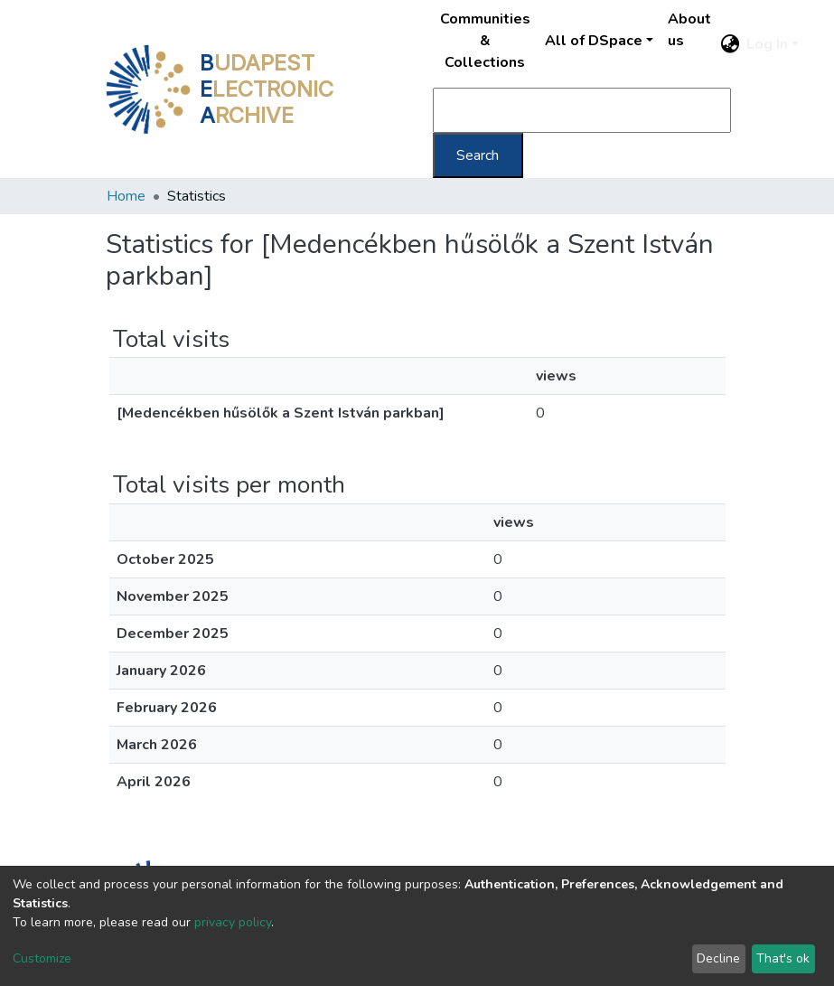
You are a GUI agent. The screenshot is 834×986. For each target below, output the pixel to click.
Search (477, 155)
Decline (718, 958)
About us (689, 30)
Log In (767, 44)
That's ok (783, 958)
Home (126, 196)
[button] (729, 44)
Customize (42, 958)
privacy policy (232, 922)
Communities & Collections (485, 40)
